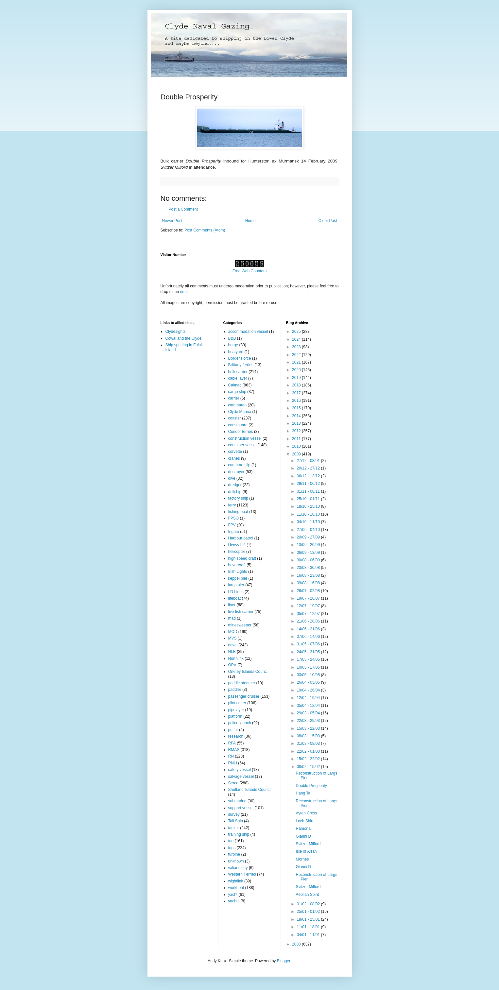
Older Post (327, 220)
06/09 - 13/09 (309, 552)
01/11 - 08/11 (309, 491)
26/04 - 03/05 (309, 682)
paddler (234, 689)
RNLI (232, 763)
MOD (232, 631)
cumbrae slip (239, 465)
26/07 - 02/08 (309, 591)
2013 (297, 423)
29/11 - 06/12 (309, 483)
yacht (233, 894)
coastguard (238, 425)
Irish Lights (237, 571)
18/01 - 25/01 (309, 919)
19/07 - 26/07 (309, 598)
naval (233, 645)
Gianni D (303, 836)
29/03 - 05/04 (309, 713)
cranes (234, 458)
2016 (297, 400)
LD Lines (236, 591)
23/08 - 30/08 (309, 567)
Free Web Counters (249, 271)
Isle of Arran (306, 851)
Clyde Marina (239, 411)
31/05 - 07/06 (309, 644)
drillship (235, 491)
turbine (234, 854)
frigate (233, 531)
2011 (297, 438)
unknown (236, 861)
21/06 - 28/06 (309, 621)
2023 (297, 347)
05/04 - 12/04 (309, 705)
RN (231, 756)
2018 (297, 385)
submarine (237, 801)
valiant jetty (238, 867)
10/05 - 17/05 (309, 667)
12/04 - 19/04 (309, 697)
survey (234, 814)
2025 (297, 331)
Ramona (303, 828)
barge (233, 345)
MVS (232, 638)
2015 (297, 408)
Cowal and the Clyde (183, 338)
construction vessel (245, 438)
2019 (297, 377)
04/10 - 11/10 (309, 522)
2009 (297, 454)
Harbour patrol (240, 538)
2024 (297, 339)
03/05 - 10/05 (309, 675)
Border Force (239, 358)
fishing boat (238, 511)
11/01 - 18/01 (309, 927)
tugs (232, 847)
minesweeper (239, 625)
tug (231, 841)
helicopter (236, 551)
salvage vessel (241, 776)
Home (250, 220)
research (236, 736)
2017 (297, 393)
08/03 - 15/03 (309, 736)
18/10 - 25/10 (309, 506)
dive (231, 478)
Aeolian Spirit (307, 894)
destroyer (236, 471)
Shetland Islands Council (249, 789)
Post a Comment (183, 209)
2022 (297, 354)
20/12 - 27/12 (309, 468)
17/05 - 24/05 (309, 659)
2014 (297, 416)
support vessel (240, 808)
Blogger (283, 961)
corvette (235, 451)
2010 (297, 446)
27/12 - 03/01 (309, 460)
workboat (236, 887)
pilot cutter (237, 703)
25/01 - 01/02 (309, 911)
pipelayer (236, 710)
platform (235, 716)
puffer (233, 729)
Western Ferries (242, 874)
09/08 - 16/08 (309, 583)
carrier (233, 398)
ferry (232, 505)
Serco (233, 783)
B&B (232, 338)
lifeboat (234, 598)
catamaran (237, 405)
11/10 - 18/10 (309, 514)
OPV (232, 665)
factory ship (238, 498)
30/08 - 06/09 (309, 560)
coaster (234, 418)
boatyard (236, 352)
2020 (297, 369)
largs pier (236, 585)
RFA (232, 743)
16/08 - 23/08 (309, 575)
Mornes (302, 859)
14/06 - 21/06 (309, 629)
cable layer (237, 378)
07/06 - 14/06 (309, 636)
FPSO (233, 518)
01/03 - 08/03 (309, 743)
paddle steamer (241, 683)
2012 (297, 431)
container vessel (242, 445)
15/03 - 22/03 (309, 728)
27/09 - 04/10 (309, 529)
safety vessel (239, 769)
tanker (233, 828)
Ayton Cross (306, 813)
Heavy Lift (237, 545)
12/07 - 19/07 (309, 606)
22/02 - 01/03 (309, 751)
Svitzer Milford (308, 844)
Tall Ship (235, 821)
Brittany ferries (240, 365)
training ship (239, 834)
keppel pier (238, 578)
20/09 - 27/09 (309, 537)
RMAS (234, 749)
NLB (232, 651)
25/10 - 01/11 (309, 499)
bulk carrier (238, 371)
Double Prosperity (311, 785)
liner (232, 605)
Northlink (236, 658)
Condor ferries (240, 431)
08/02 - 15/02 (309, 766)
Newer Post (172, 220)
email (185, 291)
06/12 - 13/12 (309, 476)
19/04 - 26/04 (309, 690)
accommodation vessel (248, 331)
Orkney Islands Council (248, 671)
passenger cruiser (243, 696)
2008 (297, 944)
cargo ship (237, 391)
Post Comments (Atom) (204, 230)
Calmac (235, 385)
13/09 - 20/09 (309, 544)
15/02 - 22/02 (309, 759)
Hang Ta (303, 793)
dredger (235, 485)
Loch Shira (305, 821)
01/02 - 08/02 (309, 904)
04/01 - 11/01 (309, 934)
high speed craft (242, 558)
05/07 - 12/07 (309, 613)
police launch (239, 723)
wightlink (235, 881)
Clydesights (175, 331)
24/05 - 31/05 (309, 652)
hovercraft (237, 565)
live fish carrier (240, 611)
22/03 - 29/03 (309, 720)
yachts (234, 901)
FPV (232, 525)
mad (232, 618)
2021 (297, 362)
